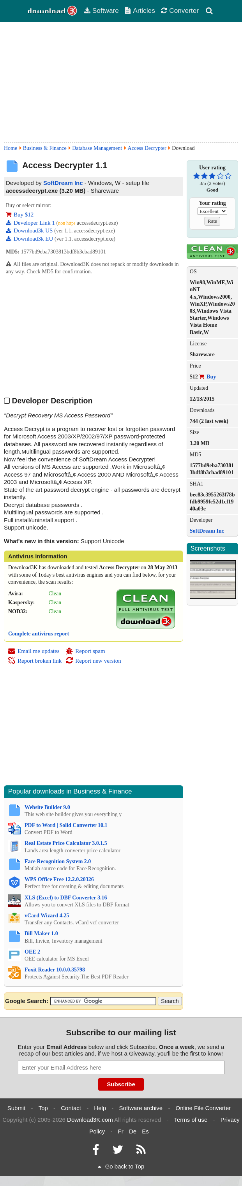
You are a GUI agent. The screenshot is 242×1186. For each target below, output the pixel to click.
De (132, 1131)
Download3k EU (30, 239)
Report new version (93, 661)
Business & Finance (45, 148)
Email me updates (33, 651)
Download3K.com (90, 1119)
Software (101, 10)
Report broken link (35, 661)
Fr (121, 1131)
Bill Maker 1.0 (41, 933)
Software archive (141, 1108)
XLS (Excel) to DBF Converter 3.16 (66, 898)
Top (43, 1108)
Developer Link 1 (31, 223)
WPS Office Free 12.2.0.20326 (59, 879)
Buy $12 (20, 214)
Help (100, 1108)
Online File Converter (203, 1108)
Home (10, 148)
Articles (139, 10)
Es (145, 1131)
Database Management (97, 148)
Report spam (85, 651)
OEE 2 (32, 952)
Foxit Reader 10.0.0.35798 (55, 970)
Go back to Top (121, 1166)
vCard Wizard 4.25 (47, 916)
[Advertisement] (121, 82)
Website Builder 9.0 (47, 807)
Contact (71, 1108)
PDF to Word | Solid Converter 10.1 (66, 825)
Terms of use (190, 1119)
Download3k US (30, 230)
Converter (180, 10)
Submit (16, 1108)
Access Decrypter (147, 148)
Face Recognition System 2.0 (58, 861)
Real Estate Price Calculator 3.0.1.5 (66, 843)
